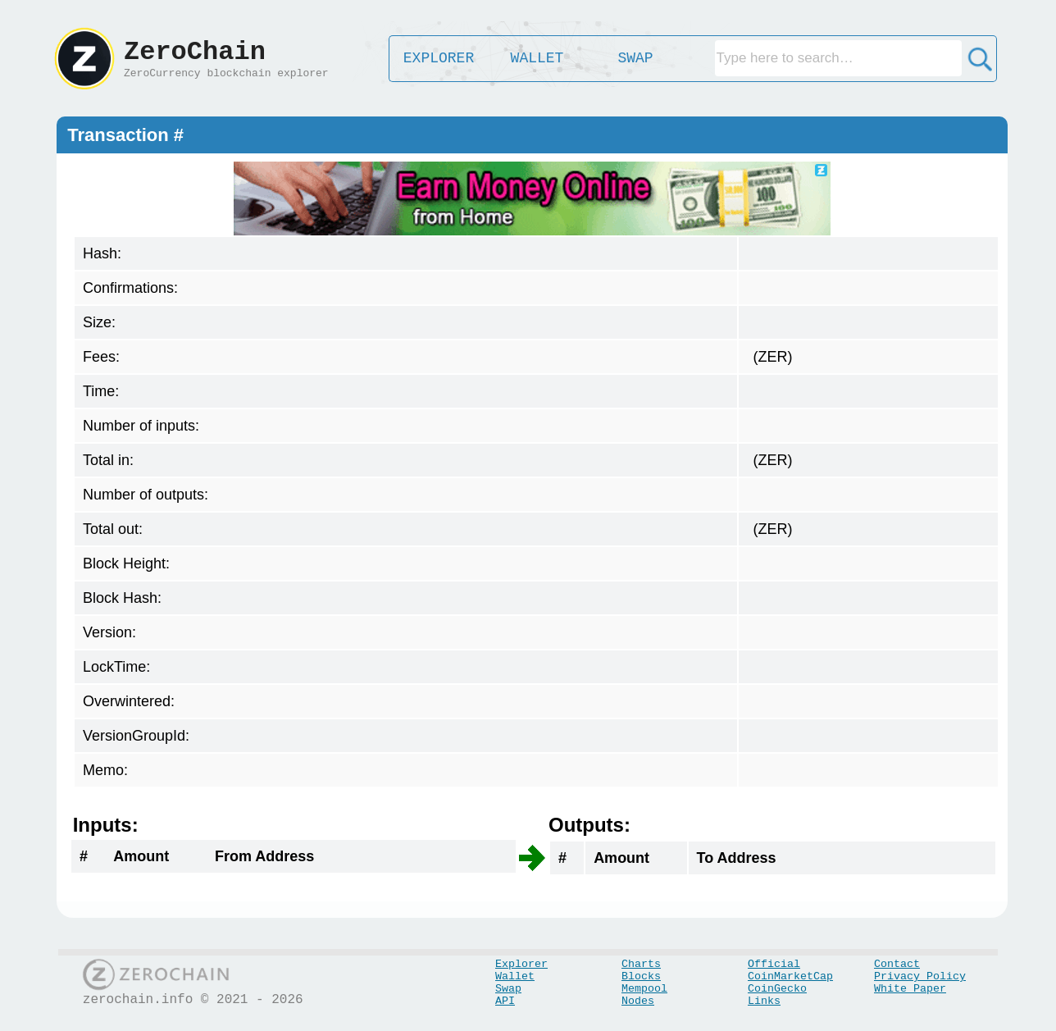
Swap (508, 989)
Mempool (644, 989)
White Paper (910, 989)
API (505, 1001)
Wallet (515, 976)
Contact (897, 964)
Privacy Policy (920, 976)
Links (764, 1001)
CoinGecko (777, 989)
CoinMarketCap (790, 976)
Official (774, 964)
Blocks (641, 976)
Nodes (637, 1001)
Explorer (521, 964)
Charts (641, 964)
